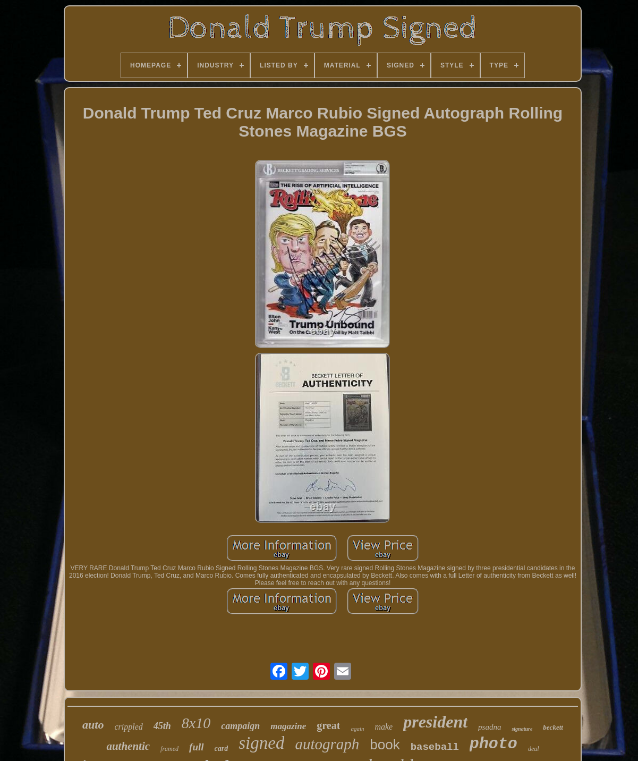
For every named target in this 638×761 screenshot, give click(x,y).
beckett (553, 727)
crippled (128, 726)
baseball (435, 747)
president (435, 721)
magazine (288, 726)
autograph (327, 743)
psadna (489, 727)
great (328, 725)
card (221, 748)
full (196, 746)
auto (93, 724)
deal (533, 748)
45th (162, 726)
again (357, 728)
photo (493, 744)
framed (169, 748)
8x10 (196, 723)
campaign (240, 726)
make (384, 726)
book (384, 744)
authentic (128, 746)
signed (261, 742)
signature (522, 729)
